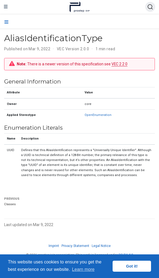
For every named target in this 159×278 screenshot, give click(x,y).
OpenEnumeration (98, 115)
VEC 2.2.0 (119, 64)
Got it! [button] (132, 266)
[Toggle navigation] (6, 7)
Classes (10, 204)
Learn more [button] (83, 269)
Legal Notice (101, 246)
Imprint (54, 246)
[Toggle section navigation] (6, 22)
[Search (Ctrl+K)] (150, 7)
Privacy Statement (75, 246)
